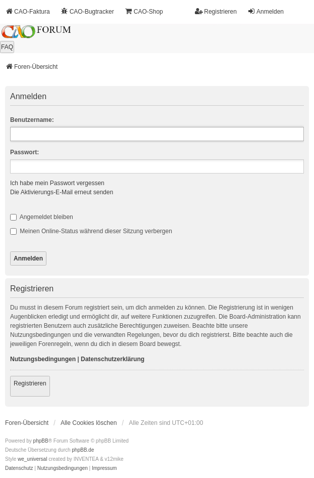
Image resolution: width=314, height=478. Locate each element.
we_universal (32, 459)
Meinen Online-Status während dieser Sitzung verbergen (91, 231)
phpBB (40, 441)
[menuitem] (19, 468)
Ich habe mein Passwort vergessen (57, 183)
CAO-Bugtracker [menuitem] (87, 11)
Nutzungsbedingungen (43, 359)
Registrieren (30, 383)
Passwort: (24, 152)
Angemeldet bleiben (41, 217)
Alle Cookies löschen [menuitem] (89, 422)
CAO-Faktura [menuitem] (27, 11)
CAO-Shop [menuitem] (144, 11)
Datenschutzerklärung (112, 359)
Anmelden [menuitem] (265, 11)
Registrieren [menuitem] (216, 11)
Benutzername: (32, 119)
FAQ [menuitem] (7, 47)
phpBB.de (83, 450)
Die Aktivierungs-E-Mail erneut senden (61, 192)
